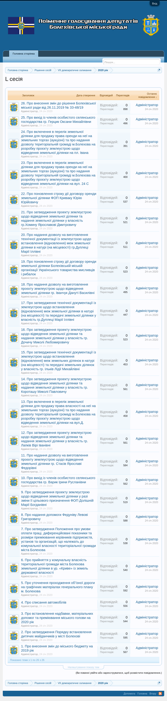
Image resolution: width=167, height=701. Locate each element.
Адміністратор (29, 111)
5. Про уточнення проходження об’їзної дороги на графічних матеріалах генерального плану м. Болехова (58, 587)
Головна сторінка (24, 53)
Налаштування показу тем (83, 667)
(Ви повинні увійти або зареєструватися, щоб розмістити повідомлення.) (119, 672)
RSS (160, 693)
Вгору (153, 693)
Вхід (154, 3)
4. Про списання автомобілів (43, 602)
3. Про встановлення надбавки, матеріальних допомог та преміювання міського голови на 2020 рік (57, 618)
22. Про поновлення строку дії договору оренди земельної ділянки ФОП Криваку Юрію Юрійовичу (58, 198)
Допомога (129, 693)
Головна (142, 693)
